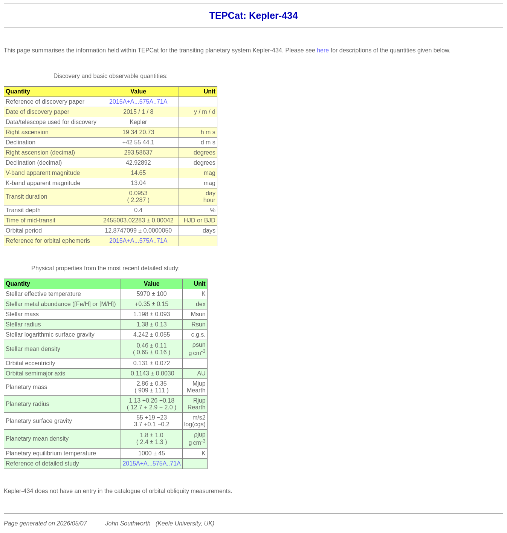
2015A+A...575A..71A (138, 101)
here (323, 50)
